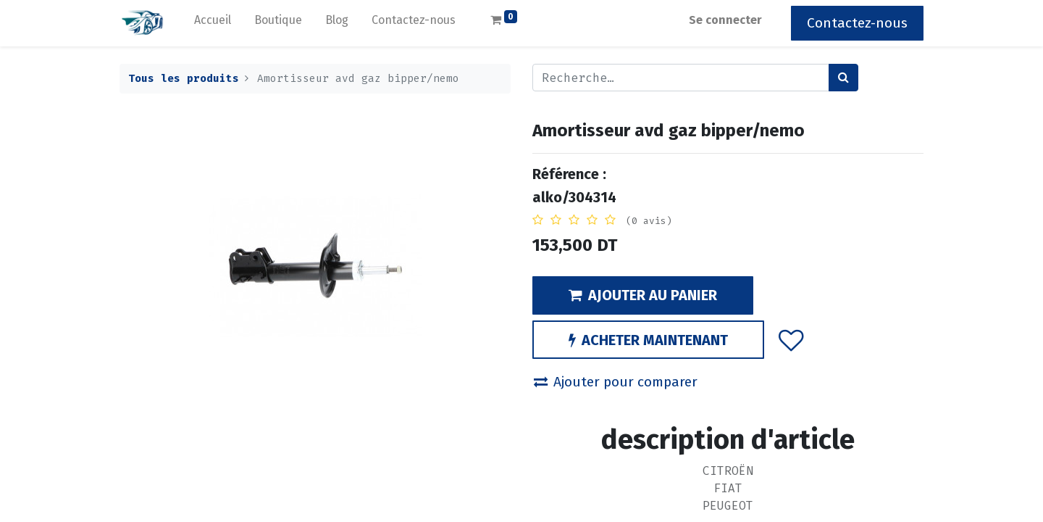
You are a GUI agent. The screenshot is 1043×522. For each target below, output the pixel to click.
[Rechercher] (843, 77)
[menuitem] (212, 23)
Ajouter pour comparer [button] (616, 381)
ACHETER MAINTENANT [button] (648, 340)
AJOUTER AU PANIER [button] (643, 295)
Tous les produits (183, 79)
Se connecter (725, 20)
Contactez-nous (857, 22)
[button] (791, 339)
